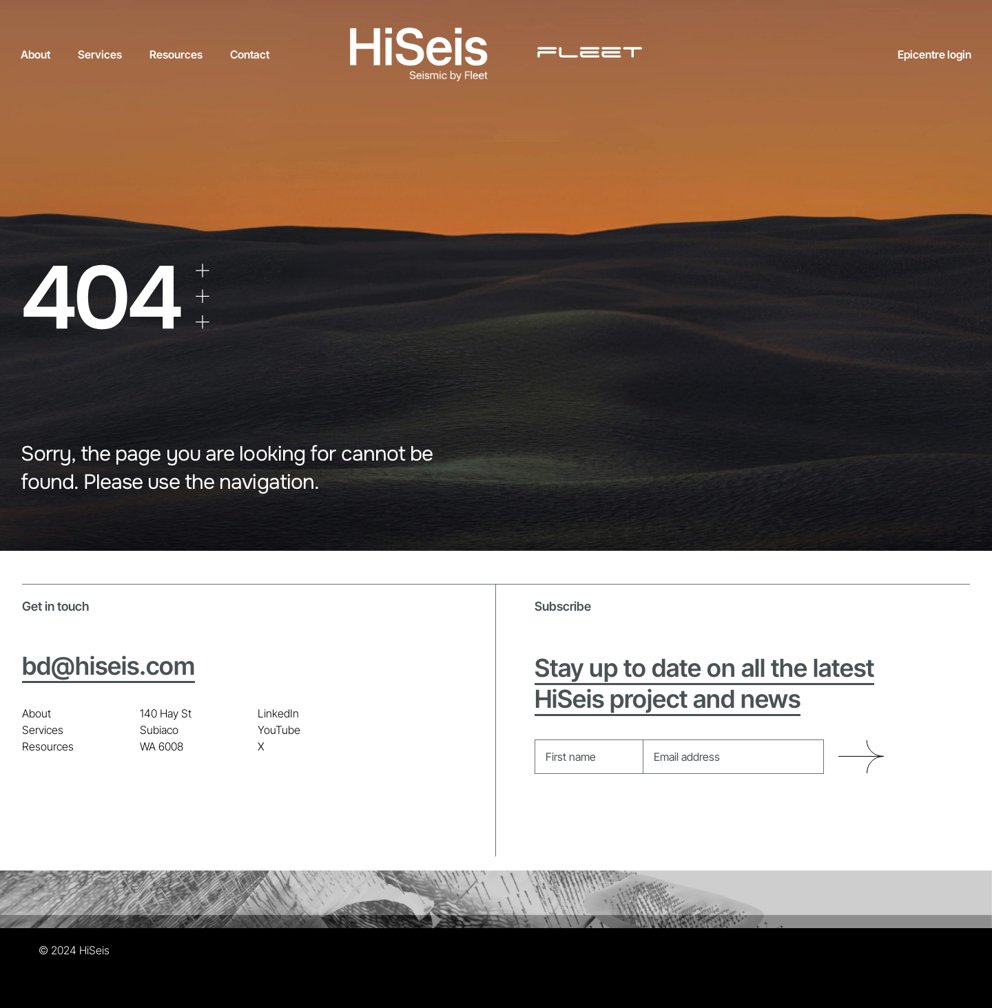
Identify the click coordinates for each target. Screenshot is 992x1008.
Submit (861, 757)
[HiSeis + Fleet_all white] (495, 33)
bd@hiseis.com (108, 666)
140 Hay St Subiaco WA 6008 (166, 729)
